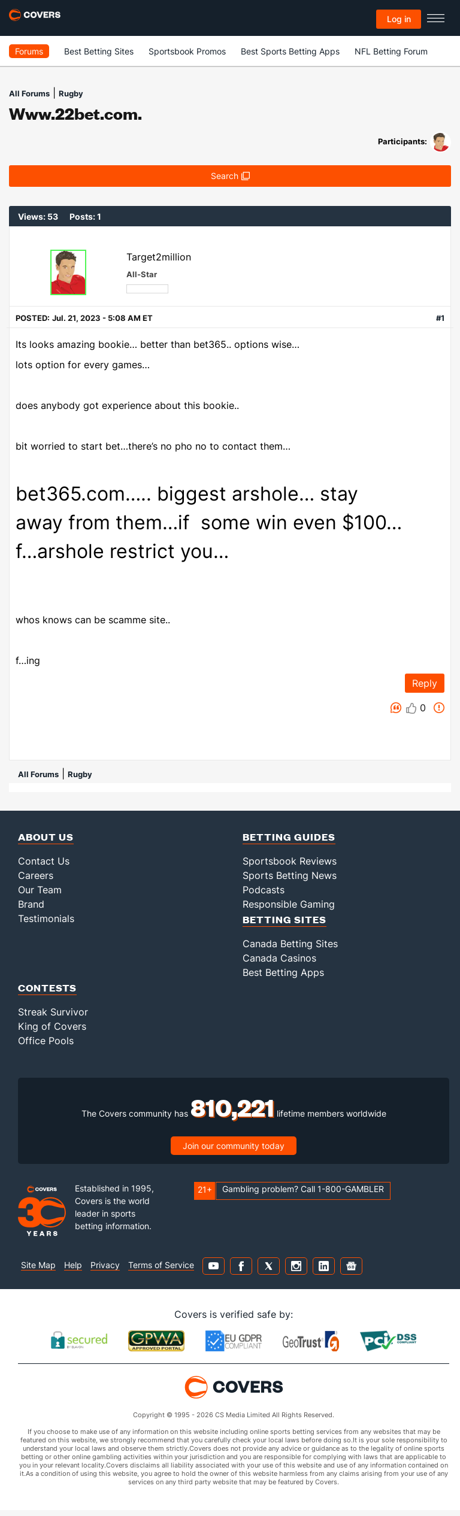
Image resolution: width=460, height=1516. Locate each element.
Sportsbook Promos (187, 51)
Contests (47, 988)
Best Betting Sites (99, 51)
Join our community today (234, 1146)
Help (73, 1265)
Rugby (71, 93)
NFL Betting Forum (391, 51)
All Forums (29, 93)
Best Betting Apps (283, 972)
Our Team (40, 890)
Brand (31, 904)
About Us (46, 837)
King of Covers (52, 1026)
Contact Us (43, 861)
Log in (399, 19)
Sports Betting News (290, 875)
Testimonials (46, 918)
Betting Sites (284, 919)
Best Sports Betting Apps (290, 51)
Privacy (105, 1265)
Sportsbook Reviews (290, 861)
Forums (29, 51)
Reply (424, 683)
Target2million (158, 257)
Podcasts (264, 890)
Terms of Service (161, 1265)
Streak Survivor (53, 1012)
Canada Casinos (279, 958)
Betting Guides (289, 837)
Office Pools (46, 1041)
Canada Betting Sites (290, 944)
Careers (35, 875)
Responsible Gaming (289, 904)
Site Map (38, 1265)
